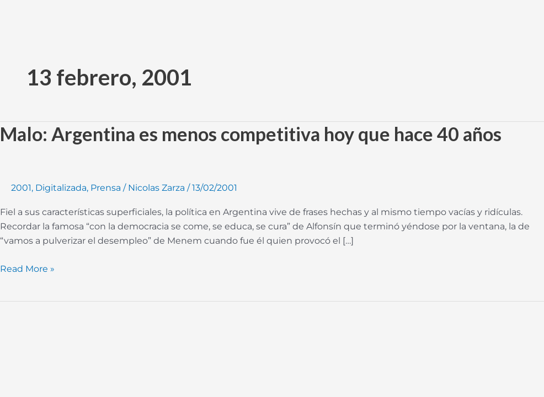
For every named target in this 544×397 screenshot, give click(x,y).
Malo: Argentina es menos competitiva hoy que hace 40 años (251, 133)
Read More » (27, 268)
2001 (21, 188)
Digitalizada (61, 188)
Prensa (105, 188)
